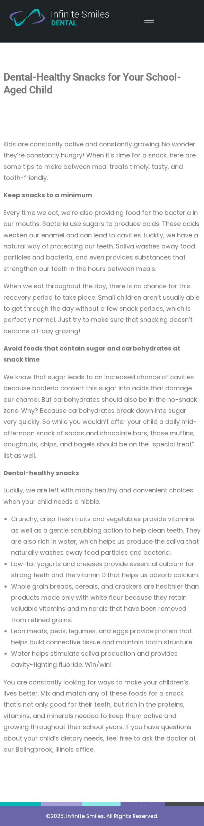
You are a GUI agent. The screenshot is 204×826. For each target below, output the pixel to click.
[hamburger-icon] (149, 22)
